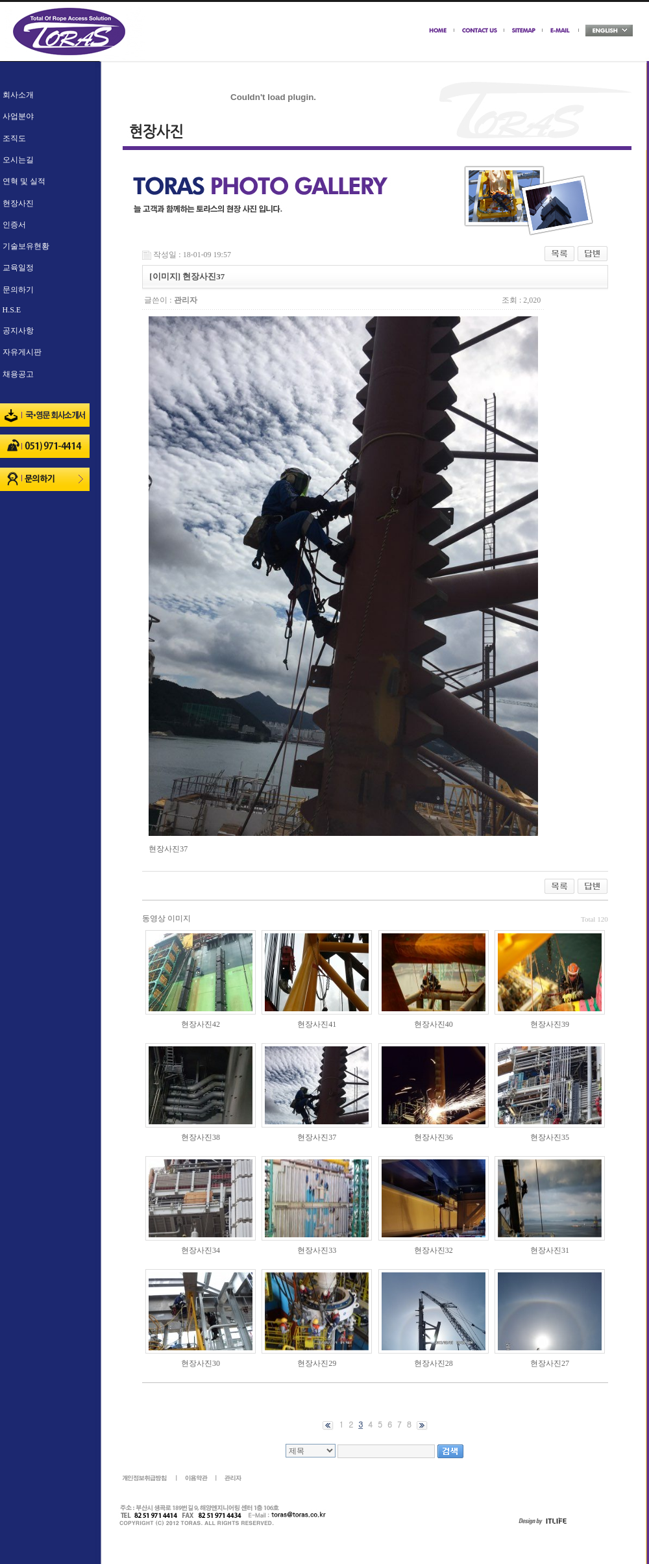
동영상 (153, 918)
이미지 (179, 918)
